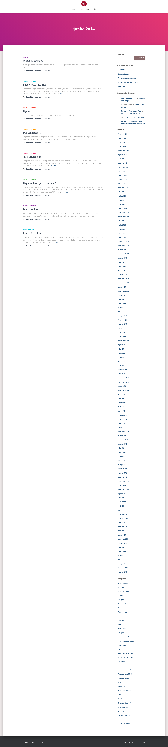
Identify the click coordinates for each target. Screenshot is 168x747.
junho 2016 (122, 403)
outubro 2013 (122, 535)
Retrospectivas (123, 678)
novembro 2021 (123, 188)
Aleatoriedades (123, 591)
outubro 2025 (122, 146)
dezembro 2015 (123, 427)
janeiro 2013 (122, 572)
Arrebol (120, 608)
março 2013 (122, 564)
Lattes (81, 9)
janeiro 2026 (122, 138)
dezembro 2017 (123, 328)
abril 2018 (121, 312)
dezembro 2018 (123, 279)
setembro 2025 (123, 151)
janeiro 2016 (122, 423)
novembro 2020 (123, 212)
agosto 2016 (122, 394)
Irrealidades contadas (126, 641)
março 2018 (122, 316)
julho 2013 (121, 547)
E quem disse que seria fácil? (39, 183)
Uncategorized (123, 707)
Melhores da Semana (125, 653)
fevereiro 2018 (123, 320)
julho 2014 (121, 498)
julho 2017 (121, 349)
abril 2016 (121, 411)
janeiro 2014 (122, 522)
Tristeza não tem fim (125, 703)
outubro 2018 (122, 287)
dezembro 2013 (123, 527)
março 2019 (122, 274)
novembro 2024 (123, 167)
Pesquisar (120, 54)
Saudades (121, 686)
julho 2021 (121, 192)
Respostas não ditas (125, 670)
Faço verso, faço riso (34, 84)
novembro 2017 (123, 332)
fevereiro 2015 (123, 469)
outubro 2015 (122, 436)
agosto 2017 (122, 345)
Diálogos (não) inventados (130, 113)
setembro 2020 (123, 217)
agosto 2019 (122, 258)
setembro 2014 (123, 489)
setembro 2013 (123, 539)
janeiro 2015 (122, 473)
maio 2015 (121, 456)
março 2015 (122, 465)
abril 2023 (121, 184)
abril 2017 (121, 361)
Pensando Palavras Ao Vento (131, 111)
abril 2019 (121, 270)
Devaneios (121, 620)
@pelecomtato (123, 583)
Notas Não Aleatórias (128, 98)
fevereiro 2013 (123, 568)
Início (73, 9)
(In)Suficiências (32, 156)
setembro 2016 (123, 390)
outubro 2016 (122, 386)
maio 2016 (121, 407)
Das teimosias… (32, 132)
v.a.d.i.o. (121, 711)
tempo (120, 695)
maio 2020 (121, 229)
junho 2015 (122, 452)
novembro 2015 (123, 432)
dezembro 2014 (123, 477)
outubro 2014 (122, 485)
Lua (119, 649)
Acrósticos (122, 587)
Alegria (25, 57)
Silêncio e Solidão (124, 690)
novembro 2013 (123, 531)
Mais (88, 9)
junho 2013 (122, 551)
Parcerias (121, 662)
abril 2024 (121, 171)
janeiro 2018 (122, 324)
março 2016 (122, 415)
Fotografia (121, 633)
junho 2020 (122, 225)
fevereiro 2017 (123, 370)
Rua (119, 682)
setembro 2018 (123, 291)
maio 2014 (121, 506)
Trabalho (121, 699)
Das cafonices (30, 209)
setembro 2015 (123, 440)
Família (120, 624)
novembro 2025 (123, 142)
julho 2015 (121, 448)
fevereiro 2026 (123, 134)
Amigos (121, 600)
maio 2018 (121, 308)
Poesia (120, 666)
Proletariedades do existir (127, 78)
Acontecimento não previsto (128, 82)
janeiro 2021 (122, 208)
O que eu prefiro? (33, 60)
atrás (46, 71)
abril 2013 (121, 560)
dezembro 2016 (123, 378)
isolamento (122, 645)
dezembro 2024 (123, 163)
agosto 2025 (122, 155)
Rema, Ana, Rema (33, 233)
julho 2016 (121, 398)
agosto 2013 (122, 543)
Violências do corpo (125, 724)
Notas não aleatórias (125, 657)
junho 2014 (122, 502)
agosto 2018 (122, 295)
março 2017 (122, 365)
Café (119, 616)
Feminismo (122, 628)
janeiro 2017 (122, 374)
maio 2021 (121, 200)
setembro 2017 (123, 341)
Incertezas (122, 70)
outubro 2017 (122, 336)
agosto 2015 (122, 444)
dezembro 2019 (123, 241)
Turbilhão (121, 86)
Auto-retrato (122, 612)
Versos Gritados (124, 715)
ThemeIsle (141, 742)
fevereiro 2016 (123, 419)
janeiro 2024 (122, 175)
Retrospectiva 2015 (125, 674)
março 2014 (122, 514)
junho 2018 (122, 303)
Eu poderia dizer (124, 74)
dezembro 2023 (123, 179)
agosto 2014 (122, 494)
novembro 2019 (123, 246)
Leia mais (63, 93)
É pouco (27, 111)
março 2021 (122, 204)
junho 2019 (122, 266)
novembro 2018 (123, 283)
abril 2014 (121, 510)
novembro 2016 (123, 382)
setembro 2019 (123, 254)
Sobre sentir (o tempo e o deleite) (133, 124)
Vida (119, 719)
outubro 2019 (122, 250)
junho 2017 (122, 353)
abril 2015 (121, 460)
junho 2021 (122, 196)
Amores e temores (29, 81)
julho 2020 (121, 221)
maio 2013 (121, 556)
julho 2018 (121, 299)
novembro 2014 (123, 481)
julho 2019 (121, 262)
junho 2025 (122, 159)
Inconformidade (28, 230)
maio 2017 (121, 357)
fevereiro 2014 (123, 518)
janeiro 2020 (122, 237)
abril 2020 (121, 233)
